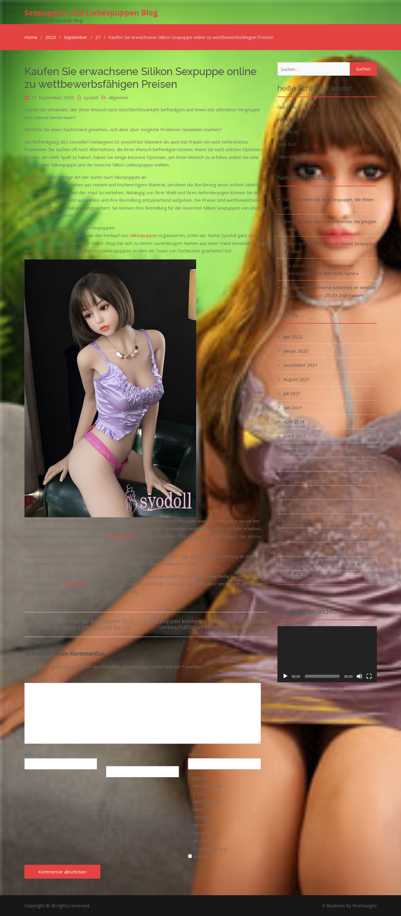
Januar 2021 (296, 450)
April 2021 (294, 422)
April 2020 (294, 578)
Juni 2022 (293, 337)
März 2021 (295, 436)
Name (32, 754)
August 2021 (297, 379)
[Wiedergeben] (285, 676)
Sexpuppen (72, 584)
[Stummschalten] (359, 676)
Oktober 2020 (298, 493)
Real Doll (286, 144)
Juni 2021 (293, 407)
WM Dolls (287, 119)
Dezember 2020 (301, 464)
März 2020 (295, 592)
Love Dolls (288, 132)
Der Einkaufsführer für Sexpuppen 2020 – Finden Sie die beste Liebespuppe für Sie (81, 624)
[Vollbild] (369, 676)
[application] (327, 654)
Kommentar (38, 679)
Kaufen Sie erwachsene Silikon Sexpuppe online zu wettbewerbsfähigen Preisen (140, 77)
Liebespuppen (121, 536)
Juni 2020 (293, 549)
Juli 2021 (292, 393)
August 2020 (297, 521)
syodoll (90, 97)
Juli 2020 (292, 535)
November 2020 (301, 478)
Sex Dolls (286, 107)
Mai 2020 (293, 563)
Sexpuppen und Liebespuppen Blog (91, 12)
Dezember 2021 (301, 365)
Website (196, 754)
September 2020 (301, 507)
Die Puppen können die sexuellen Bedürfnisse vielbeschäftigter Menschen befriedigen (209, 624)
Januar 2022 (296, 351)
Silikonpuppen (144, 235)
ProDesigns (364, 905)
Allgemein (118, 97)
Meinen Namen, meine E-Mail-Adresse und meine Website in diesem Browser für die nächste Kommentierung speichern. (208, 817)
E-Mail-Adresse (116, 758)
